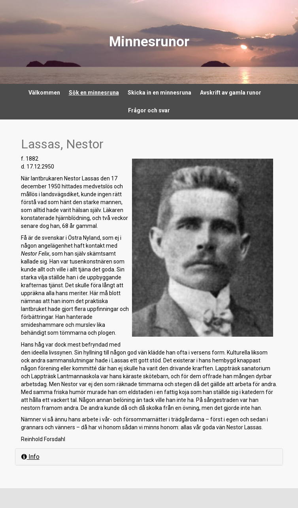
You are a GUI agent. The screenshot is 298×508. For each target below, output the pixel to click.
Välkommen (44, 92)
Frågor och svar (149, 110)
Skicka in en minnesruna (159, 92)
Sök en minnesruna (94, 92)
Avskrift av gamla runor (230, 92)
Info (30, 457)
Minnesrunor (149, 42)
